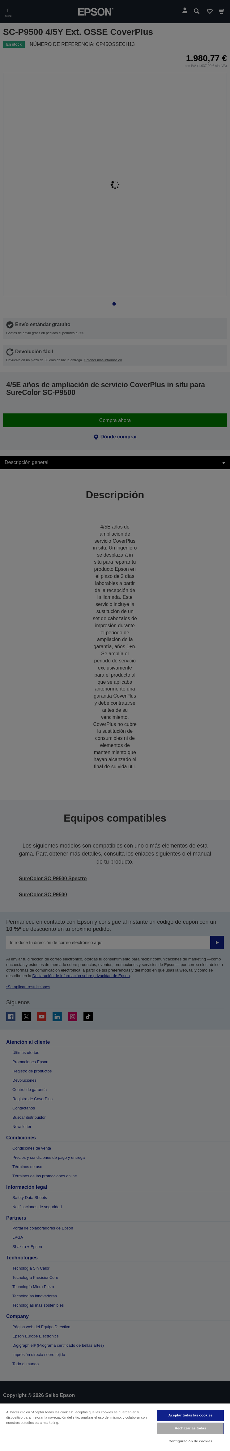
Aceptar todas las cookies (190, 1415)
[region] (115, 1427)
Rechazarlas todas (190, 1428)
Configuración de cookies (190, 1441)
